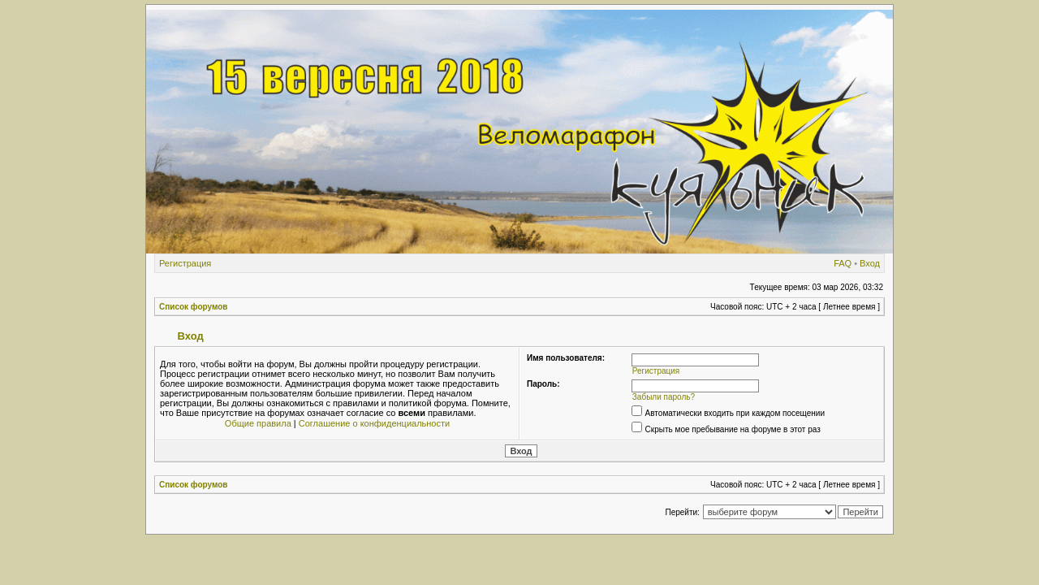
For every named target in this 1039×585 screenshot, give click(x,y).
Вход (870, 263)
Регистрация (185, 263)
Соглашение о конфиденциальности (374, 423)
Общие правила (258, 423)
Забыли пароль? (663, 396)
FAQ (842, 263)
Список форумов (193, 306)
